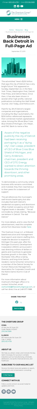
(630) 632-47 (12, 2)
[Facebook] (18, 6)
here (29, 227)
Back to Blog (18, 308)
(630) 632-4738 (6, 341)
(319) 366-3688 (30, 2)
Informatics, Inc (28, 404)
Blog (26, 30)
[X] (21, 302)
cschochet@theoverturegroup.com (16, 287)
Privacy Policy (18, 405)
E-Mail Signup (8, 375)
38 (18, 2)
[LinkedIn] (14, 6)
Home (11, 30)
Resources (19, 30)
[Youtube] (22, 6)
